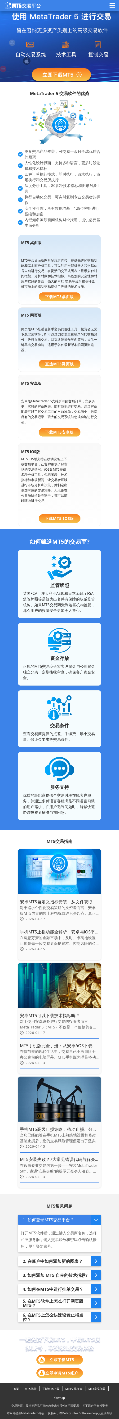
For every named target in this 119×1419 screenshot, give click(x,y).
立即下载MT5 (56, 1359)
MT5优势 (30, 1389)
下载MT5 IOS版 (59, 518)
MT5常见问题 (96, 1389)
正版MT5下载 (50, 1389)
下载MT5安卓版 (59, 432)
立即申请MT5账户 (58, 1373)
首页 (16, 1389)
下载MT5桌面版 (59, 296)
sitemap (59, 1398)
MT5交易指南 (73, 1389)
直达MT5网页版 (59, 364)
